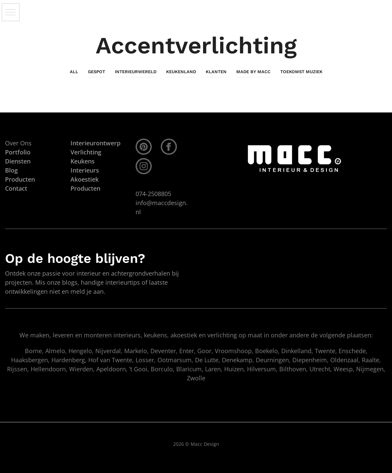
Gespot (96, 71)
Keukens (82, 161)
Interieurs (84, 170)
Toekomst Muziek (301, 71)
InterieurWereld (135, 71)
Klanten (216, 71)
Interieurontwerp (95, 143)
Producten (85, 188)
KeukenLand (181, 71)
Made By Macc (253, 71)
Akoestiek (84, 179)
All (74, 71)
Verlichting (85, 152)
